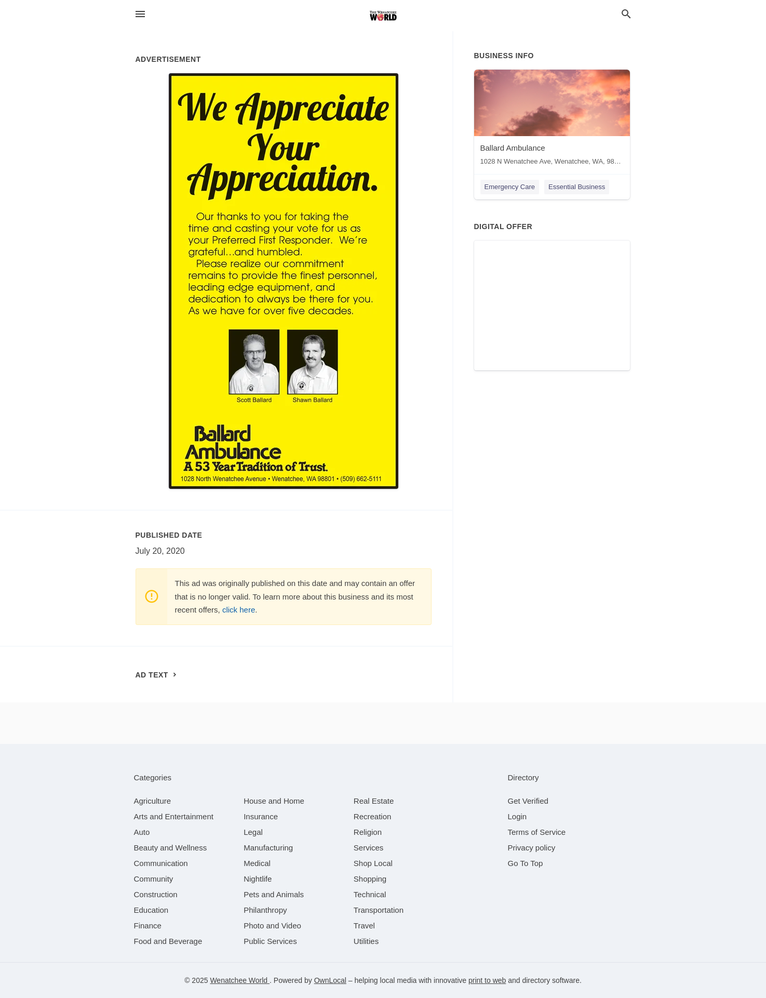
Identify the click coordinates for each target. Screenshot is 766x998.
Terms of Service (537, 832)
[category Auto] (142, 832)
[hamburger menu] (140, 14)
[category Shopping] (370, 878)
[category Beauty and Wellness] (170, 847)
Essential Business (576, 187)
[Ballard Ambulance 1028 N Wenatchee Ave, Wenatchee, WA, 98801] (552, 120)
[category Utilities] (366, 941)
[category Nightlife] (258, 878)
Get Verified (528, 800)
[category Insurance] (261, 816)
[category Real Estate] (374, 800)
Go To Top (525, 863)
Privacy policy (532, 847)
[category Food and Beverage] (168, 941)
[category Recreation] (373, 816)
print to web (487, 980)
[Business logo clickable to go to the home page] (383, 15)
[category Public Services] (270, 941)
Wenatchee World (240, 980)
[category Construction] (156, 894)
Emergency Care (510, 187)
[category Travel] (364, 925)
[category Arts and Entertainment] (173, 816)
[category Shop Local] (373, 863)
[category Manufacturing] (268, 847)
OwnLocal (330, 980)
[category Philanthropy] (265, 910)
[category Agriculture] (152, 800)
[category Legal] (253, 832)
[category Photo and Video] (272, 925)
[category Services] (369, 847)
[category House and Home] (274, 800)
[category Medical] (257, 863)
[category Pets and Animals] (274, 894)
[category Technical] (370, 894)
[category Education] (151, 910)
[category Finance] (148, 925)
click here (238, 609)
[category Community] (153, 878)
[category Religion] (368, 832)
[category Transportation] (379, 910)
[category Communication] (161, 863)
